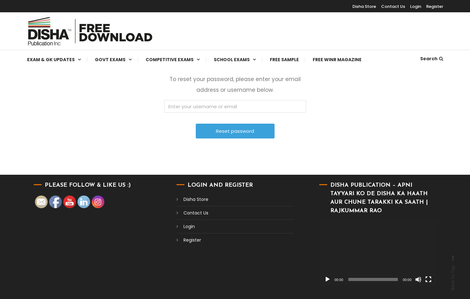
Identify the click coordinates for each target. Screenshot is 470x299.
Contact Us (393, 6)
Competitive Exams (170, 59)
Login (415, 6)
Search (431, 59)
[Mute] (418, 279)
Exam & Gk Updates (51, 59)
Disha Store (364, 6)
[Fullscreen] (428, 279)
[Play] (327, 279)
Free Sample (284, 59)
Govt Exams (110, 59)
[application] (378, 253)
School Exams (232, 59)
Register (434, 6)
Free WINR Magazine (337, 59)
